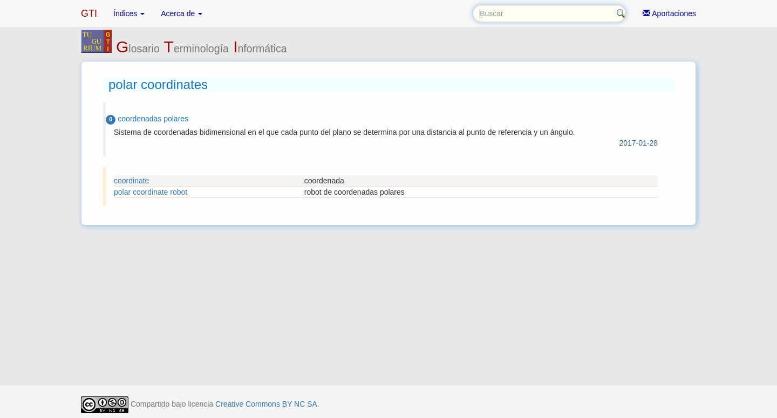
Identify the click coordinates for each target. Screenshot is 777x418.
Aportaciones (669, 13)
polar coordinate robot (150, 192)
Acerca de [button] (181, 13)
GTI (89, 13)
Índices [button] (129, 13)
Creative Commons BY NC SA (266, 404)
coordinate (131, 180)
